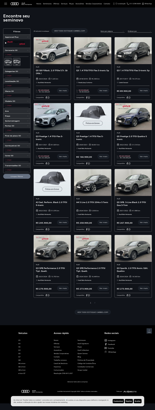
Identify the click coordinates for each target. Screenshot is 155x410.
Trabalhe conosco (60, 360)
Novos (38, 4)
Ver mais (63, 91)
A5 (19, 340)
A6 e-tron (21, 363)
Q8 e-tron (21, 370)
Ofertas (56, 4)
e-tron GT (21, 373)
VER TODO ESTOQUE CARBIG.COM (69, 31)
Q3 (19, 350)
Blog (79, 357)
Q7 (19, 357)
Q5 (19, 354)
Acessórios (80, 4)
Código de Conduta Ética (87, 363)
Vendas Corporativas (94, 4)
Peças (71, 4)
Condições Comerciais (86, 367)
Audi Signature (83, 344)
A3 (19, 344)
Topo (149, 331)
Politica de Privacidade (86, 360)
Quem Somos (83, 354)
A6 (19, 347)
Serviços (64, 4)
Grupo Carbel (82, 370)
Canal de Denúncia (60, 363)
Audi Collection (83, 350)
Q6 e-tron (21, 367)
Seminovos (47, 4)
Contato (107, 4)
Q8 (19, 360)
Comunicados (59, 370)
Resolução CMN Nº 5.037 (63, 373)
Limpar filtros (17, 176)
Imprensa (57, 367)
